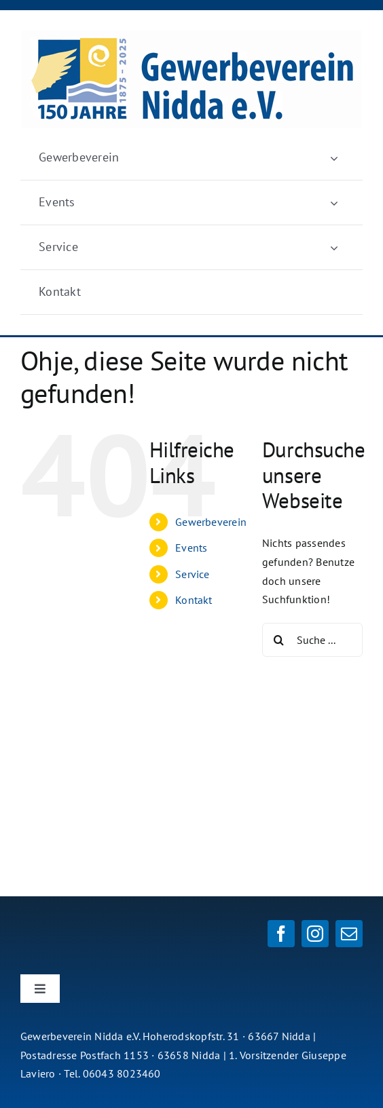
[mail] (349, 933)
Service (192, 574)
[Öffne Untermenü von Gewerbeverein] (334, 158)
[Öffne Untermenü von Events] (334, 202)
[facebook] (281, 933)
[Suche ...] (312, 640)
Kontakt (194, 600)
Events (191, 547)
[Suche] (279, 640)
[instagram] (315, 933)
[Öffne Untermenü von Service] (334, 247)
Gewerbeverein (211, 522)
